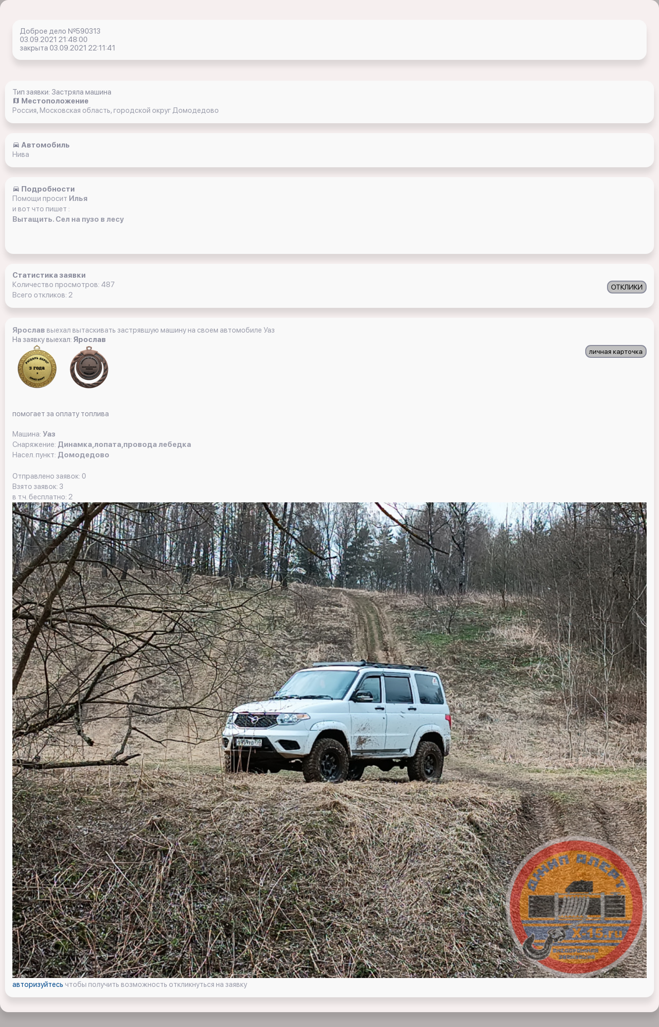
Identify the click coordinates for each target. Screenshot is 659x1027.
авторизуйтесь (38, 984)
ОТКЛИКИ (627, 287)
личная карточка (616, 351)
